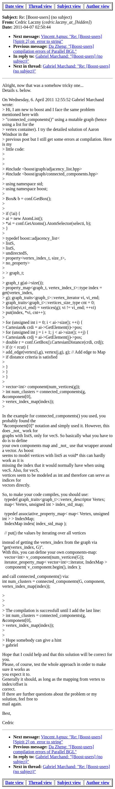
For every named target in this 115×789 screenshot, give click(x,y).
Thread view (40, 6)
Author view (97, 6)
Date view (14, 6)
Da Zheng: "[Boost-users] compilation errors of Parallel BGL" (53, 49)
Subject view (69, 6)
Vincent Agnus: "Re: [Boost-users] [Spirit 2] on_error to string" (57, 39)
